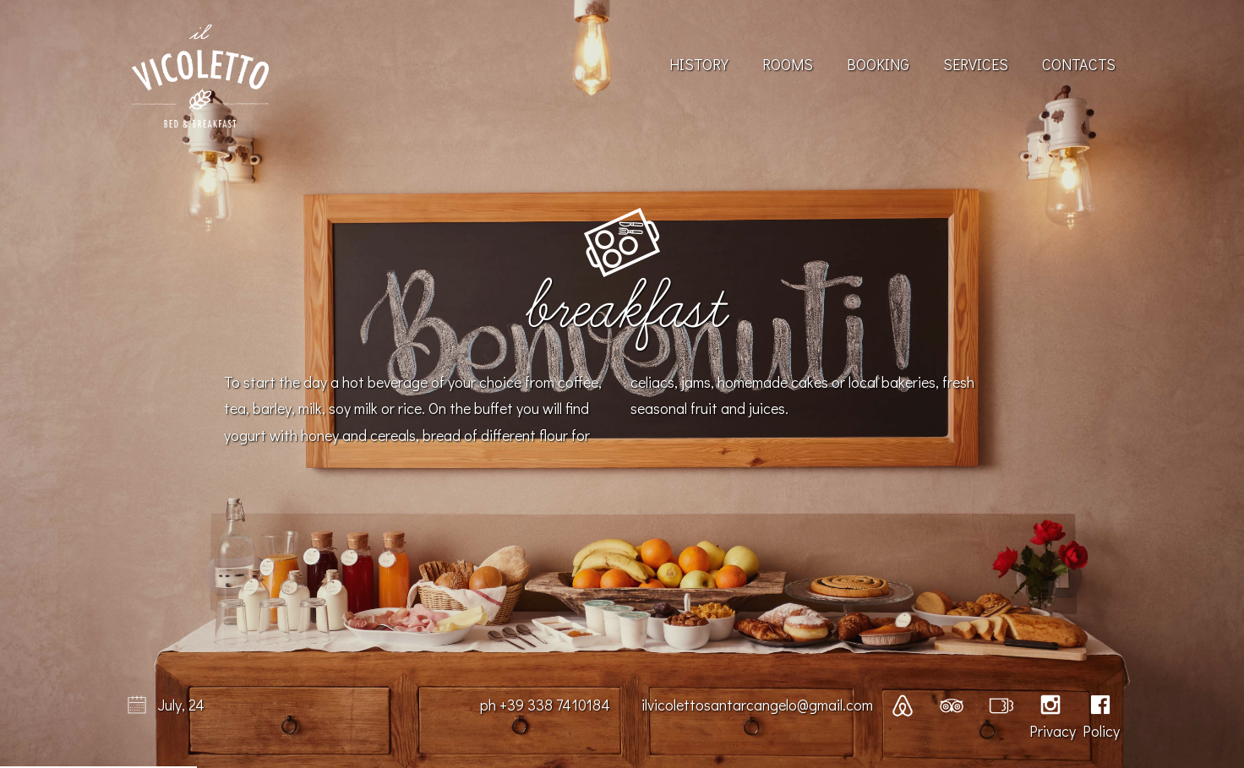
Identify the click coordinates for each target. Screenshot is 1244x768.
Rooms (787, 64)
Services (975, 64)
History (698, 64)
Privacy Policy (1074, 731)
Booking (878, 64)
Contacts (1079, 64)
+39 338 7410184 (554, 704)
